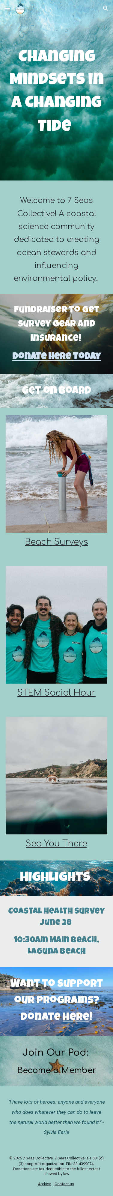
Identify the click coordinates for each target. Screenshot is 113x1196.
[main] (57, 91)
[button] (7, 8)
